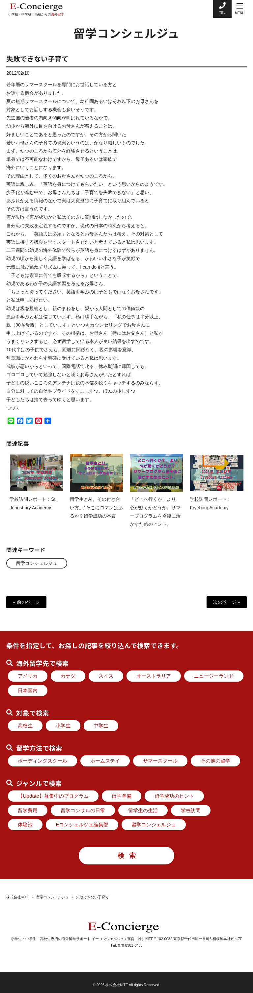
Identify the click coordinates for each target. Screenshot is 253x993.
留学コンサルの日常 (83, 810)
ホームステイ (105, 760)
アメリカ (28, 676)
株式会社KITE (17, 897)
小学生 (63, 725)
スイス (105, 676)
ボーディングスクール (42, 760)
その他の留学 (215, 760)
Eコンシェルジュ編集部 (82, 824)
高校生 (25, 725)
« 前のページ (26, 602)
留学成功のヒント (174, 796)
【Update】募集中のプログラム (53, 796)
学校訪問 (191, 810)
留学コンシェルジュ (37, 563)
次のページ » (226, 602)
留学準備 (121, 796)
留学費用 (28, 810)
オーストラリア (153, 676)
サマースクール (160, 760)
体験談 (25, 824)
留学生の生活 (143, 810)
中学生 (101, 725)
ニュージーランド (214, 676)
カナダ (68, 676)
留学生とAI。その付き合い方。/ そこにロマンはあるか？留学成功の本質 (96, 513)
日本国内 (28, 690)
